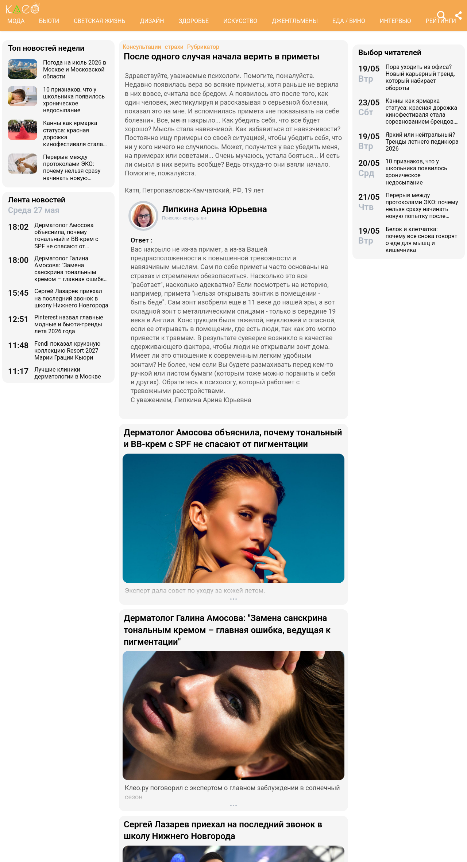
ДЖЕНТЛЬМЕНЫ (295, 21)
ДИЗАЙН (152, 21)
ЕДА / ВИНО (348, 21)
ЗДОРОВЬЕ (194, 21)
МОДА (15, 21)
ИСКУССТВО (240, 21)
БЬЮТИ (49, 21)
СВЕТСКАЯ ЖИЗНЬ (99, 21)
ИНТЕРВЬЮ (395, 21)
